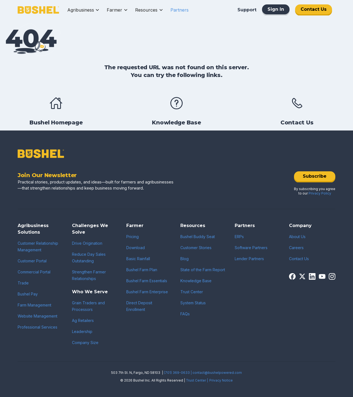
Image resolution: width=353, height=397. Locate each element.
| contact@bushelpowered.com (216, 373)
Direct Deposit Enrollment (139, 306)
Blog (184, 258)
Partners (179, 10)
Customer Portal (32, 261)
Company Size (85, 342)
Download (135, 247)
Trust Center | (197, 380)
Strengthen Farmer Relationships (89, 275)
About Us (297, 236)
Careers (296, 247)
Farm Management (34, 305)
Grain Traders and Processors (88, 306)
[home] (38, 10)
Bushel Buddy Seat (197, 236)
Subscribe (315, 176)
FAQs (185, 313)
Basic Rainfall (138, 258)
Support (246, 9)
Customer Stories (196, 247)
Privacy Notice (221, 380)
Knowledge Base (196, 280)
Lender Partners (249, 258)
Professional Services (37, 327)
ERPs (239, 236)
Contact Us (314, 9)
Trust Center (191, 291)
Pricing (132, 236)
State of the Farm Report (202, 269)
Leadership (82, 331)
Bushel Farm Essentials (146, 280)
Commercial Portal (34, 272)
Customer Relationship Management (38, 246)
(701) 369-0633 (177, 373)
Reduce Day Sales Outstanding (89, 257)
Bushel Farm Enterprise (147, 291)
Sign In (276, 9)
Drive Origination (87, 243)
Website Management (37, 316)
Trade (23, 283)
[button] (83, 10)
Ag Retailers (83, 320)
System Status (193, 302)
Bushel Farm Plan (141, 269)
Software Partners (251, 247)
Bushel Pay (28, 294)
